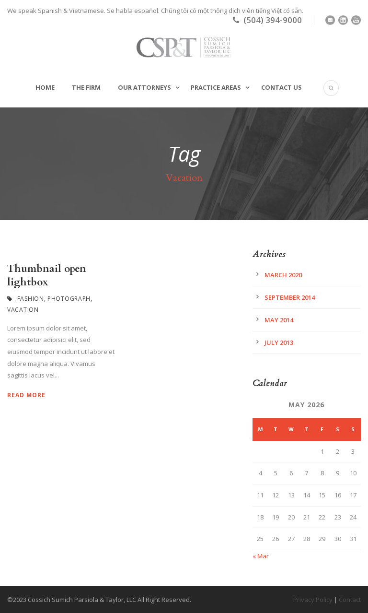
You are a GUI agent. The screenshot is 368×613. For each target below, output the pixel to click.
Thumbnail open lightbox (46, 275)
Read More (26, 395)
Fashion (30, 299)
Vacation (23, 310)
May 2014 (278, 320)
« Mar (261, 556)
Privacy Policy (313, 599)
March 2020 (283, 275)
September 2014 (289, 297)
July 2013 (278, 342)
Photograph (69, 299)
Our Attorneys (144, 87)
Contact (350, 599)
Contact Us (281, 87)
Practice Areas (216, 87)
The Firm (86, 87)
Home (45, 87)
